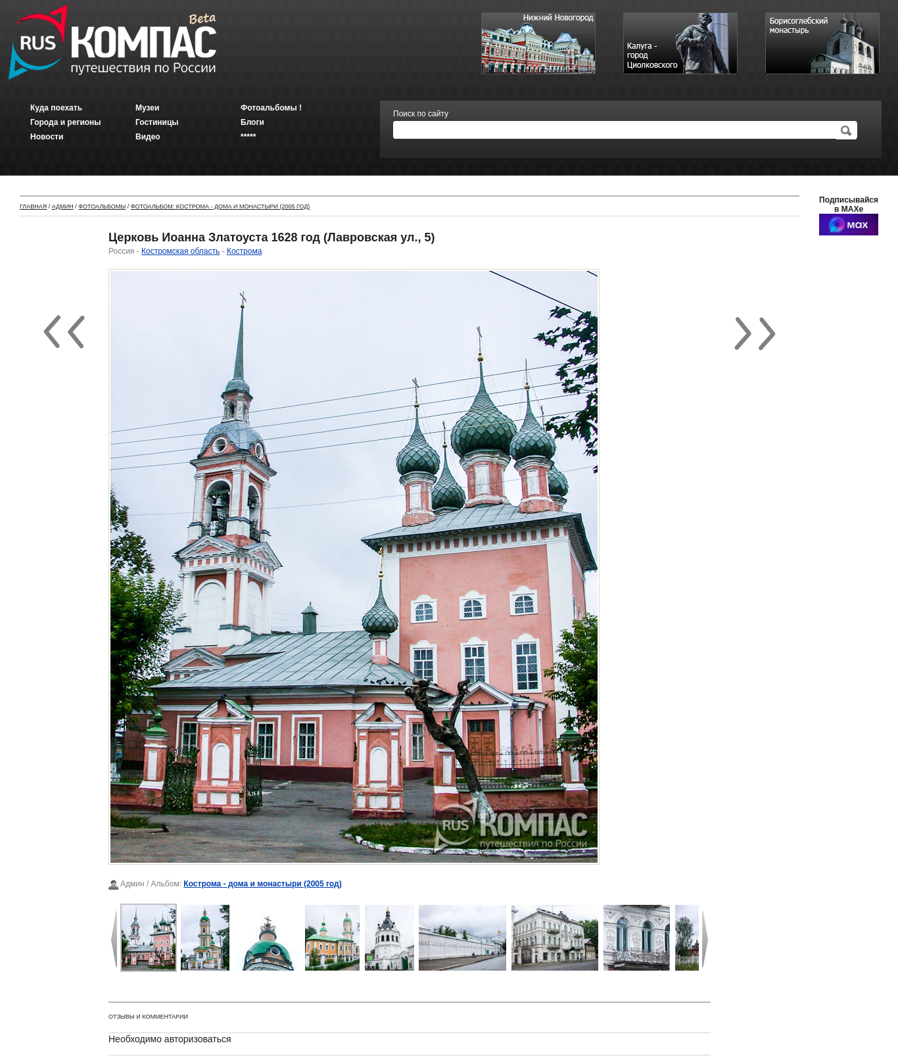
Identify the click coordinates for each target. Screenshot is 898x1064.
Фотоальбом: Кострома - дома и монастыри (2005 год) (220, 206)
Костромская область (180, 251)
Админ (63, 206)
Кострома (244, 251)
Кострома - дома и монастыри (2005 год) (262, 883)
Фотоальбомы (102, 206)
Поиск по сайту (420, 113)
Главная (33, 206)
